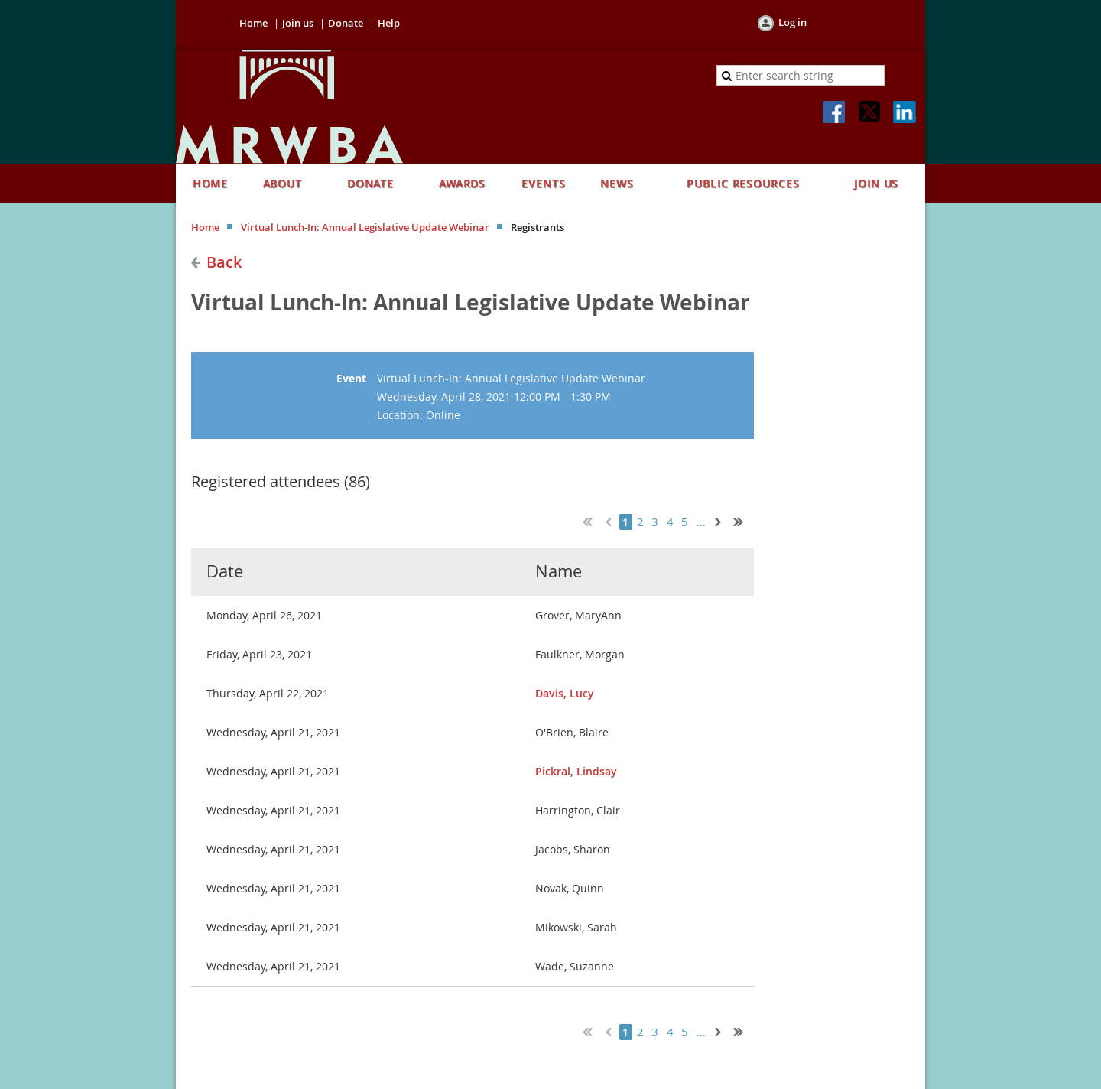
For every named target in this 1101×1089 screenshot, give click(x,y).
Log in (792, 22)
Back (224, 262)
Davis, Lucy (564, 693)
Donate (345, 23)
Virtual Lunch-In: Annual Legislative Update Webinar (365, 227)
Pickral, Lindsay (576, 771)
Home (253, 23)
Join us (297, 23)
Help (389, 23)
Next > (721, 520)
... (701, 521)
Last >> (744, 520)
